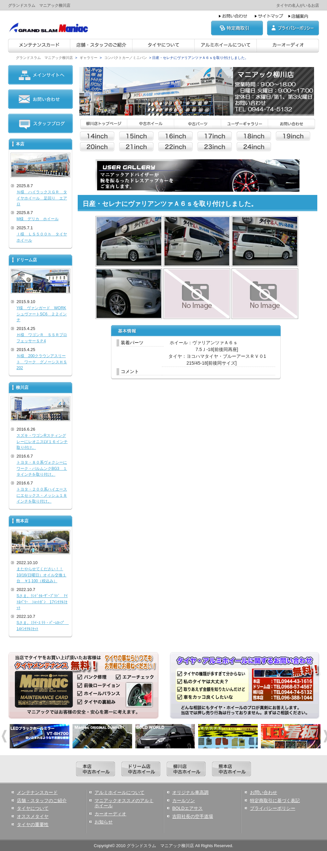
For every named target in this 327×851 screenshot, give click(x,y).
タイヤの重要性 (33, 824)
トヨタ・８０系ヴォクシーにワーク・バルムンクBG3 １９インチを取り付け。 (42, 468)
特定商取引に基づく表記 (275, 800)
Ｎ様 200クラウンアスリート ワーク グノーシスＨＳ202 (42, 362)
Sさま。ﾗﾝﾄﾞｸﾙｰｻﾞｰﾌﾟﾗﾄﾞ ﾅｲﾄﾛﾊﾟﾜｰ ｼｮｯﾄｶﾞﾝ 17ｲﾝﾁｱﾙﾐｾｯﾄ (42, 602)
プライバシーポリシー (272, 808)
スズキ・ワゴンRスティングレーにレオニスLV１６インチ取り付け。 (42, 441)
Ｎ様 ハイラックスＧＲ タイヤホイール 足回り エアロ (42, 198)
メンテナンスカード (37, 792)
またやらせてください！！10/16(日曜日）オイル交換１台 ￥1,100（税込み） (41, 575)
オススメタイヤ (33, 816)
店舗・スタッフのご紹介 (42, 800)
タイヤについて (33, 808)
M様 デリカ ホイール (38, 219)
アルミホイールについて (119, 792)
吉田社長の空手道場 (192, 816)
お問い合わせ (263, 792)
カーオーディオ (110, 813)
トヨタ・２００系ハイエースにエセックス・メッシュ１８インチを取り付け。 (42, 495)
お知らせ (104, 821)
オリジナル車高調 (190, 792)
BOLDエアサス (187, 808)
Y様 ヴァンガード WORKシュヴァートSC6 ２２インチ (42, 314)
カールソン (183, 800)
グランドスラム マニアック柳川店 (44, 58)
